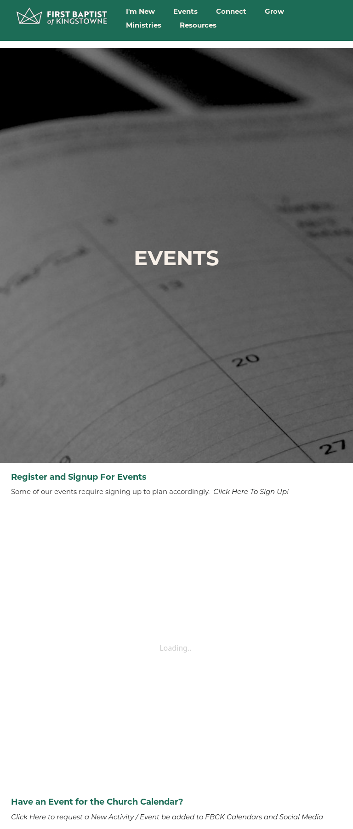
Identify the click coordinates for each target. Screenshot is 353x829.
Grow (274, 11)
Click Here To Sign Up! (251, 491)
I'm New (140, 11)
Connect (231, 11)
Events (185, 11)
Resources (198, 25)
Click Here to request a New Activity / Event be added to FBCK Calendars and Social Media (167, 816)
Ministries (143, 25)
